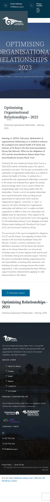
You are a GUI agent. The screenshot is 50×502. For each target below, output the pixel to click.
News (9, 76)
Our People (12, 391)
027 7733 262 (8, 438)
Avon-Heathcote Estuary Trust (20, 478)
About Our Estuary (14, 366)
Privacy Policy (6, 465)
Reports (10, 381)
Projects (11, 371)
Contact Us (12, 386)
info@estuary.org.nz (10, 449)
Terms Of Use (19, 465)
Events (10, 376)
